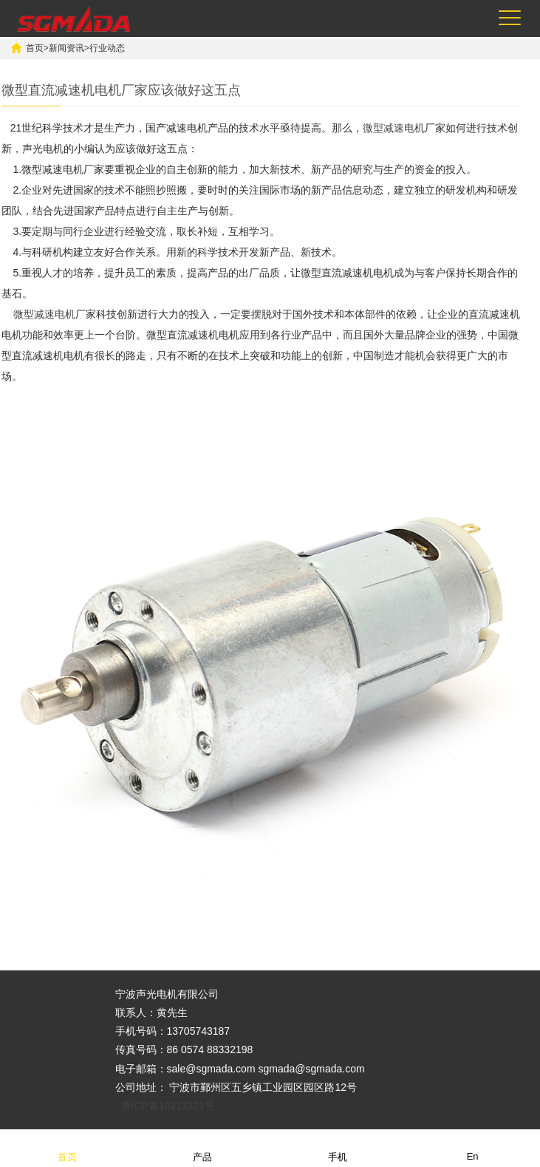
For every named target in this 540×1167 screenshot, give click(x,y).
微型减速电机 (394, 128)
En (472, 1147)
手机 (337, 1147)
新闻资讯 (66, 48)
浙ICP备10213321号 (167, 1106)
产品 (202, 1147)
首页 (35, 48)
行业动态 (107, 48)
